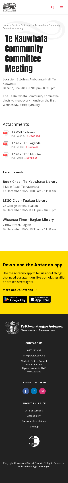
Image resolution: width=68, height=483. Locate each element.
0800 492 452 (34, 350)
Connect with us (34, 382)
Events (15, 25)
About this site (34, 403)
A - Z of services (34, 410)
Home (6, 25)
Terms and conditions (34, 421)
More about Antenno (18, 290)
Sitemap (34, 426)
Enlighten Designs (40, 466)
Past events (26, 25)
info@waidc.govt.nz (34, 355)
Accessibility (34, 415)
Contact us (34, 343)
